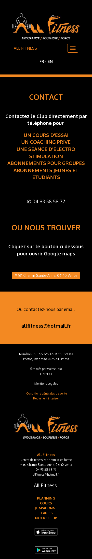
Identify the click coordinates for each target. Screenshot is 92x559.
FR (41, 61)
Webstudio (54, 369)
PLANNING (46, 498)
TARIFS (46, 513)
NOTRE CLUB (46, 518)
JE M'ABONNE (46, 508)
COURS (46, 503)
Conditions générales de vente (46, 393)
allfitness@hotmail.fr (46, 326)
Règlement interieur (46, 398)
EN (50, 61)
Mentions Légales (46, 383)
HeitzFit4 (46, 374)
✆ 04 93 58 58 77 (46, 201)
